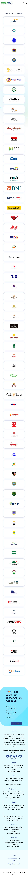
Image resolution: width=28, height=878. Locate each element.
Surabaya (14, 824)
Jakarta (14, 802)
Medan (14, 762)
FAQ (19, 864)
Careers (14, 864)
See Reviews (16, 723)
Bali (14, 813)
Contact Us (14, 860)
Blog (9, 864)
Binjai (14, 776)
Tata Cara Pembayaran (14, 858)
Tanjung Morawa (14, 789)
